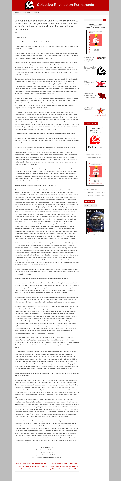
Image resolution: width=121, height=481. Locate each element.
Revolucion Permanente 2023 (96, 195)
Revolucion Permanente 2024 (96, 192)
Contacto (26, 12)
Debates (36, 12)
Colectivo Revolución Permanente (65, 4)
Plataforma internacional (94, 157)
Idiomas (16, 12)
